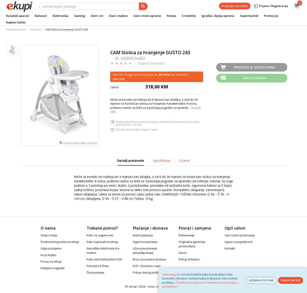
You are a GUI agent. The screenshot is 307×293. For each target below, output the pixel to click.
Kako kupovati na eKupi (102, 242)
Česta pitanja (95, 272)
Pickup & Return (189, 259)
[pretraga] (143, 6)
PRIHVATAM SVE (290, 280)
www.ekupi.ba (171, 274)
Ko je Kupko (48, 255)
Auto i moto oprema (147, 16)
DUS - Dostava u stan (147, 266)
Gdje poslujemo (51, 248)
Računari (41, 16)
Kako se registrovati (100, 235)
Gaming (79, 16)
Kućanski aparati (17, 16)
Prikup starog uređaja (147, 272)
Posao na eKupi (51, 261)
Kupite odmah (254, 78)
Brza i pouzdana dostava (149, 259)
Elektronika (60, 16)
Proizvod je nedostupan (254, 67)
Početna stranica (15, 29)
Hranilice (35, 29)
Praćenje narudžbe (235, 6)
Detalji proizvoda (130, 162)
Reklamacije (187, 235)
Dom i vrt (97, 16)
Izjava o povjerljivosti (238, 242)
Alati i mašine (118, 16)
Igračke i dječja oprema (218, 16)
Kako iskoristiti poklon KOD (104, 259)
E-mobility (189, 16)
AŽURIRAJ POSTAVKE (261, 280)
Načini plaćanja (143, 235)
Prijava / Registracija (270, 6)
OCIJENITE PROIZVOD (151, 63)
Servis (183, 253)
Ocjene (184, 160)
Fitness (171, 16)
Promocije (271, 16)
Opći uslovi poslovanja (240, 235)
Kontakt (230, 248)
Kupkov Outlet (16, 22)
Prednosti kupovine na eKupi (60, 242)
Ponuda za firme (98, 266)
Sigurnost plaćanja (145, 242)
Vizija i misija (49, 235)
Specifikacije (161, 160)
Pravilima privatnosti (189, 282)
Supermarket (249, 16)
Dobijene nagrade (53, 268)
